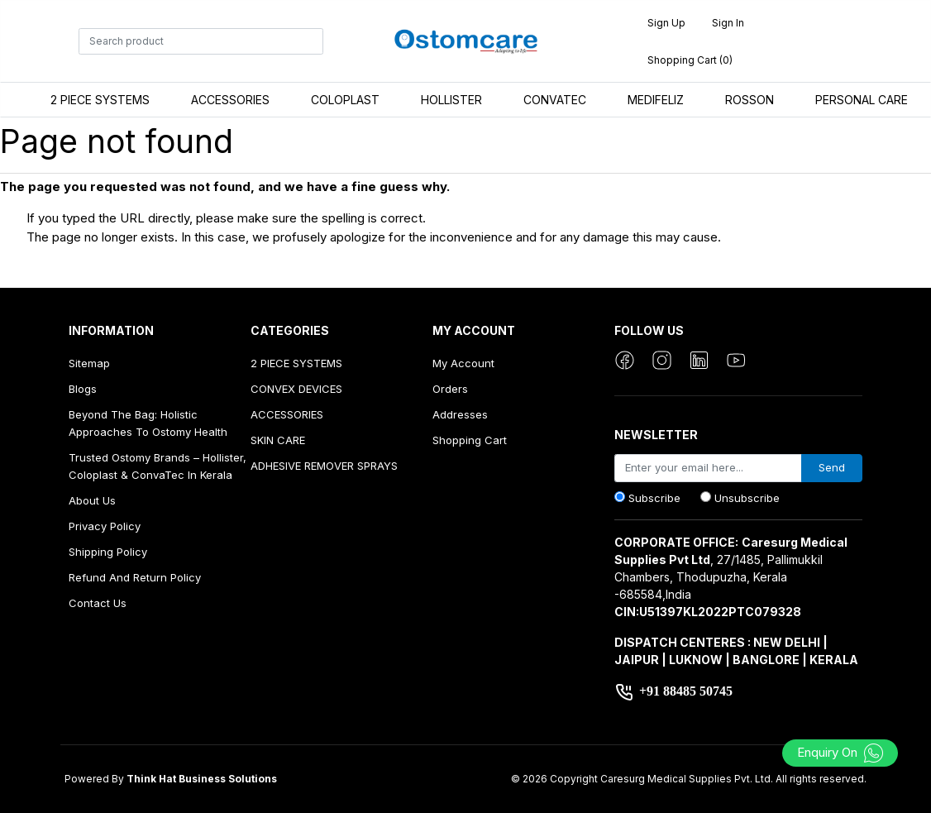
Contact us (98, 603)
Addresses (460, 414)
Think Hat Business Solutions (202, 778)
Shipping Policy (108, 551)
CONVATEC (554, 100)
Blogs (83, 388)
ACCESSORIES (230, 100)
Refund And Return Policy (135, 577)
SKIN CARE (278, 440)
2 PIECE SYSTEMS (100, 100)
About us (92, 500)
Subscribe (654, 498)
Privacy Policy (105, 526)
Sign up (666, 23)
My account (463, 363)
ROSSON (749, 100)
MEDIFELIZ (656, 100)
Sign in (728, 23)
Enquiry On (840, 752)
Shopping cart (469, 440)
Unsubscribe (747, 498)
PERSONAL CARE (861, 100)
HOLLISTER (451, 100)
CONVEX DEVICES (296, 388)
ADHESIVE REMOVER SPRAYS (324, 465)
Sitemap (89, 363)
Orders (450, 388)
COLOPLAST (345, 100)
